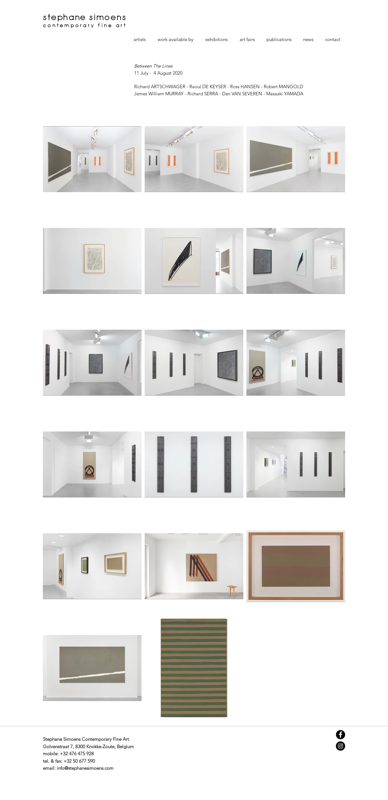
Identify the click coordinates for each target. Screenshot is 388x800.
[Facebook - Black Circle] (340, 734)
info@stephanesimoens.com (85, 768)
